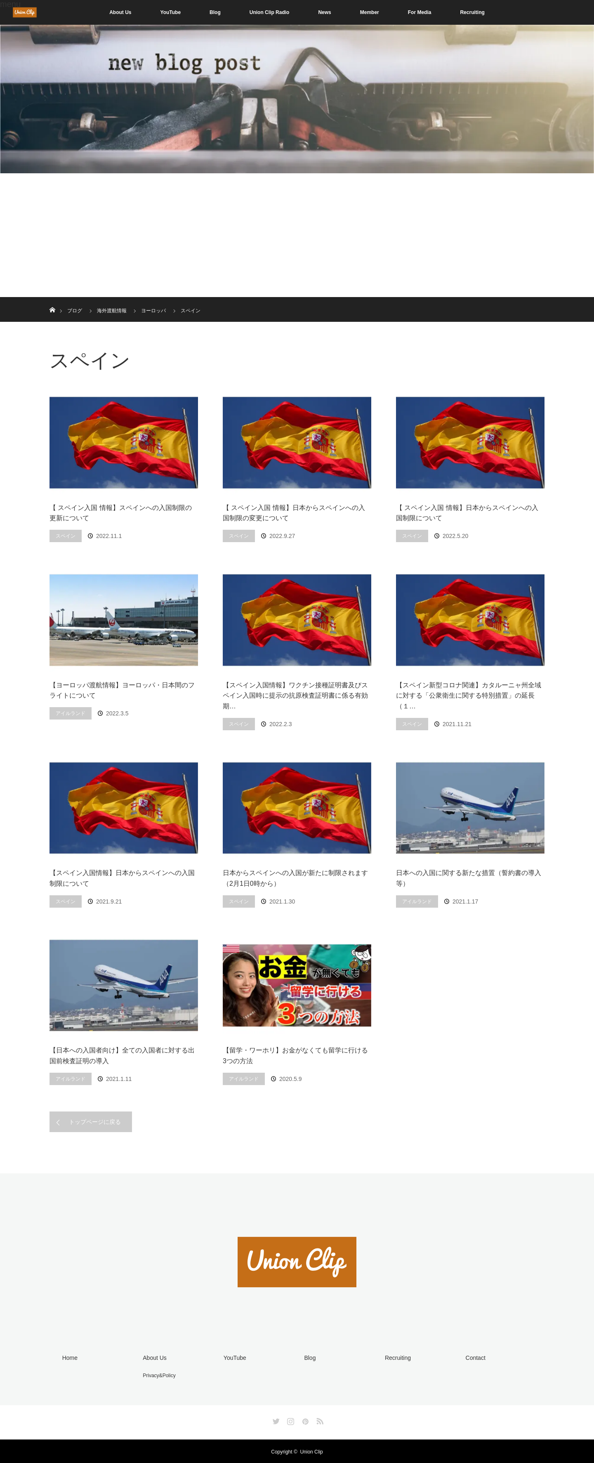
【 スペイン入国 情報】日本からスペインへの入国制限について (467, 513)
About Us (120, 12)
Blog (215, 12)
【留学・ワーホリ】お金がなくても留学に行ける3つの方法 (295, 1055)
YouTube (170, 12)
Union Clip (311, 1451)
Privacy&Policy (157, 1374)
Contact (473, 1357)
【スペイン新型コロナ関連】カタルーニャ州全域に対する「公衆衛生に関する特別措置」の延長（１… (468, 696)
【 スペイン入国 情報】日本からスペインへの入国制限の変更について (294, 513)
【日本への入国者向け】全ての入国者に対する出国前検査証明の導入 (122, 1055)
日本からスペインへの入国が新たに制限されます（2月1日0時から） (295, 878)
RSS (319, 1418)
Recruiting (472, 12)
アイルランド (70, 713)
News (324, 12)
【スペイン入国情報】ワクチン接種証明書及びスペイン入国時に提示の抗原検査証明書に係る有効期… (295, 696)
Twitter (275, 1418)
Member (369, 12)
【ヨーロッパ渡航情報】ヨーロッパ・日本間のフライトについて (122, 690)
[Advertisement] (297, 235)
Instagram (289, 1418)
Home (67, 1357)
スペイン (65, 536)
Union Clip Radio (270, 12)
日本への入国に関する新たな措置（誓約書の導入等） (468, 878)
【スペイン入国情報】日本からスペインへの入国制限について (122, 878)
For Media (419, 12)
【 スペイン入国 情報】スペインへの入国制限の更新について (121, 513)
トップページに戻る (95, 1121)
